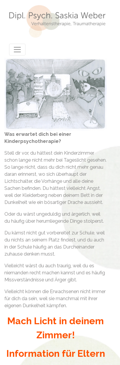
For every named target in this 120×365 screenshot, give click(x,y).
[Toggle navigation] (17, 49)
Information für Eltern (55, 353)
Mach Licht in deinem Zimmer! (55, 327)
